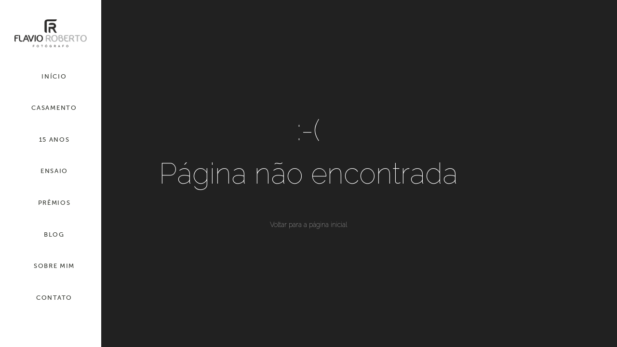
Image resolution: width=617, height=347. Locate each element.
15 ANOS (54, 139)
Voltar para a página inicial (308, 224)
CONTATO (54, 297)
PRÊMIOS (54, 202)
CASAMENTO (54, 107)
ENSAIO (54, 170)
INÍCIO (54, 76)
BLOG (54, 234)
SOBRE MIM (54, 265)
